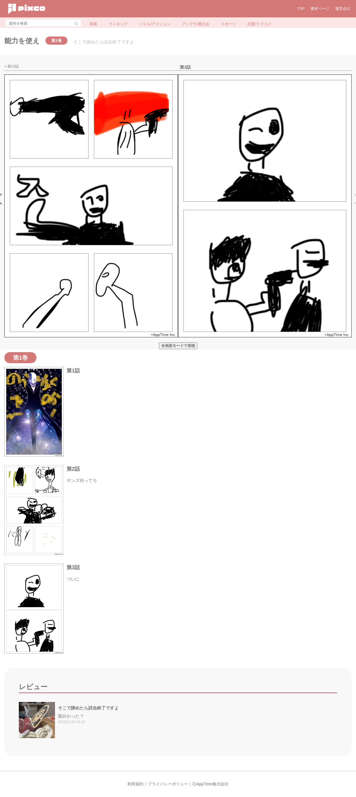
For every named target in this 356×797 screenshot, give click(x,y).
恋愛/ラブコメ (259, 24)
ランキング (118, 24)
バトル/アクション (154, 24)
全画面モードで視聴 (178, 345)
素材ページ (320, 8)
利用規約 (135, 784)
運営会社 (342, 8)
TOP (301, 8)
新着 (93, 24)
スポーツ (228, 24)
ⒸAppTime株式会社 (210, 784)
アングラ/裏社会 (196, 24)
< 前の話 (11, 66)
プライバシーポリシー (168, 784)
